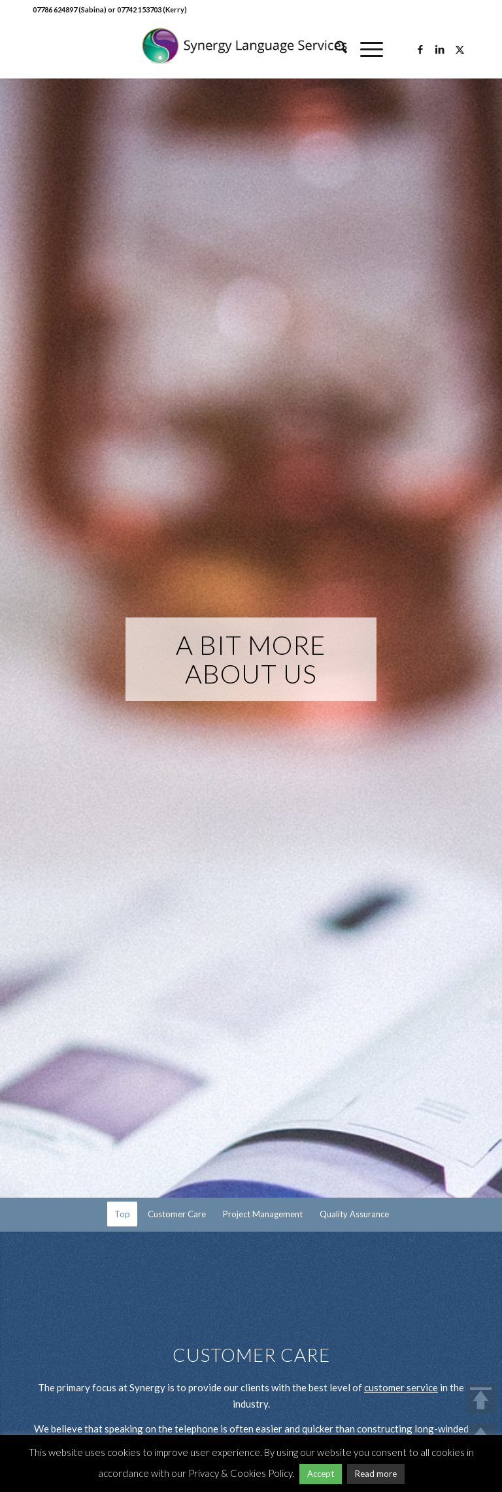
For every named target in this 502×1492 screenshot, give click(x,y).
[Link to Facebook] (420, 49)
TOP (480, 1399)
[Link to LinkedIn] (440, 49)
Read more (376, 1473)
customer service (401, 1387)
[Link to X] (459, 49)
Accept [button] (320, 1473)
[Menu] (365, 49)
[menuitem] (334, 49)
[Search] (334, 49)
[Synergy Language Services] (251, 49)
